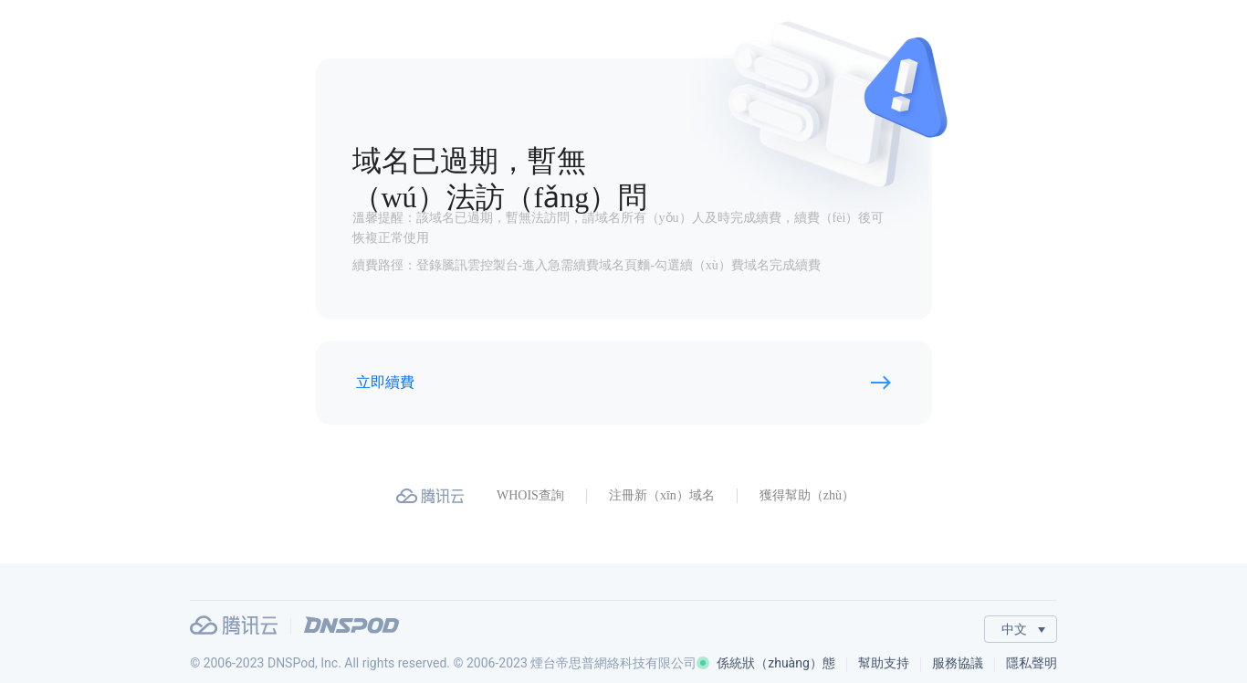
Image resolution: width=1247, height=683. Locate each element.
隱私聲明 (1031, 663)
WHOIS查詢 (530, 495)
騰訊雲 (234, 625)
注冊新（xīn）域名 (662, 495)
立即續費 (385, 382)
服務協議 (957, 663)
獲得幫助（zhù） (807, 495)
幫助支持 (883, 663)
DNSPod (351, 625)
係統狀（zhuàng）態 (766, 663)
